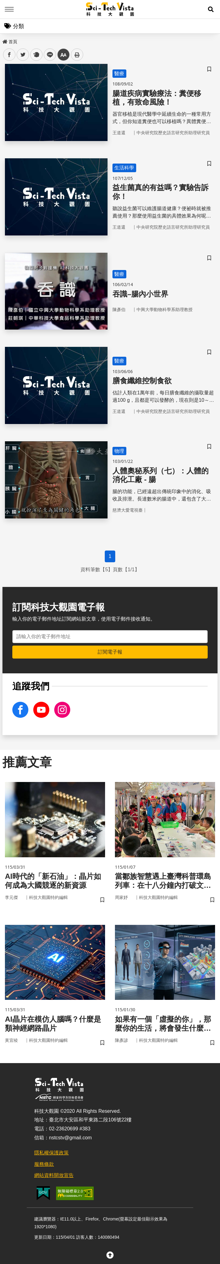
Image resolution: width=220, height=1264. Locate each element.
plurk (36, 54)
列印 (77, 54)
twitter (23, 54)
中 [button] (63, 54)
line (48, 54)
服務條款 (44, 1164)
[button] (211, 9)
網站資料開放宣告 (54, 1175)
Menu (9, 9)
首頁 (9, 41)
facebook (9, 54)
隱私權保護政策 (51, 1152)
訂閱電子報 (110, 652)
